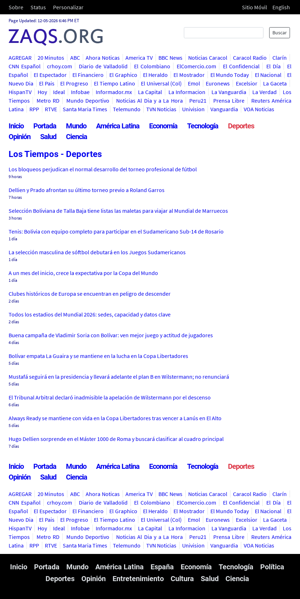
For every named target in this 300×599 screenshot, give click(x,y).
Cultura (182, 578)
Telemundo (127, 109)
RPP (34, 109)
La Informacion (186, 91)
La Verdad (264, 91)
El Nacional (268, 74)
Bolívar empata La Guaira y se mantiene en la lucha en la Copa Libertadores (98, 355)
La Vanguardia (228, 91)
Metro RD (48, 100)
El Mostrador (188, 74)
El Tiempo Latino (114, 83)
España (162, 567)
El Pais (46, 83)
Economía (163, 126)
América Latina (117, 126)
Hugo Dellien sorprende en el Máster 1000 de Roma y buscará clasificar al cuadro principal (116, 438)
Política (272, 567)
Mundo (76, 126)
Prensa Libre (229, 100)
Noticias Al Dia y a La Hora (149, 100)
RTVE (51, 109)
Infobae (80, 91)
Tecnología (202, 126)
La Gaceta (275, 83)
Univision (193, 109)
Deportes (241, 126)
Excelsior (246, 83)
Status (38, 7)
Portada (44, 126)
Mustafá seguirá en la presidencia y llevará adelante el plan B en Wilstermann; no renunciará (119, 376)
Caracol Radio (250, 57)
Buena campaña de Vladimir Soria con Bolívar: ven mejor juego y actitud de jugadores (111, 335)
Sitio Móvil (254, 7)
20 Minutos (51, 57)
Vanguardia (224, 109)
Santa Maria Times (85, 109)
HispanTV (20, 91)
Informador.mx (114, 91)
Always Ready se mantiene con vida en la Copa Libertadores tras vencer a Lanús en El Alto (115, 418)
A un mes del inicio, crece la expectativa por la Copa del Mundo (83, 272)
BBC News (170, 57)
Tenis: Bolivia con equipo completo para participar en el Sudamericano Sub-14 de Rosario (116, 231)
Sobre (16, 7)
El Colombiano (152, 66)
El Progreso (74, 83)
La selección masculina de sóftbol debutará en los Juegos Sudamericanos (97, 252)
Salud (48, 136)
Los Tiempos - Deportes (55, 154)
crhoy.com (59, 66)
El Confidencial (241, 66)
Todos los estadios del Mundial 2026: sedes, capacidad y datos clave (90, 314)
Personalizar (68, 7)
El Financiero (88, 74)
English (281, 7)
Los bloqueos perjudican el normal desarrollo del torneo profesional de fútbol (103, 169)
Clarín (279, 57)
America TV (139, 57)
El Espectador (50, 74)
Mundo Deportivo (88, 100)
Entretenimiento (138, 578)
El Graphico (123, 74)
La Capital (150, 91)
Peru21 (197, 100)
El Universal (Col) (161, 83)
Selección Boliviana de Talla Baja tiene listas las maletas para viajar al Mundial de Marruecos (118, 210)
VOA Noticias (259, 109)
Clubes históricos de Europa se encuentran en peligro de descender (90, 293)
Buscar (279, 32)
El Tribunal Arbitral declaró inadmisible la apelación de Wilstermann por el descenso (110, 397)
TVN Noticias (161, 109)
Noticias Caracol (207, 57)
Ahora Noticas (103, 57)
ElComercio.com (196, 66)
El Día (273, 66)
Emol (194, 83)
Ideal (59, 91)
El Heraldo (155, 74)
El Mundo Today (229, 74)
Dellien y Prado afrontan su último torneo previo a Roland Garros (87, 189)
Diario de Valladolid (103, 66)
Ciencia (76, 136)
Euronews (218, 83)
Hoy (42, 91)
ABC (75, 57)
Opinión (19, 136)
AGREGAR (20, 57)
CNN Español (25, 66)
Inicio (16, 126)
